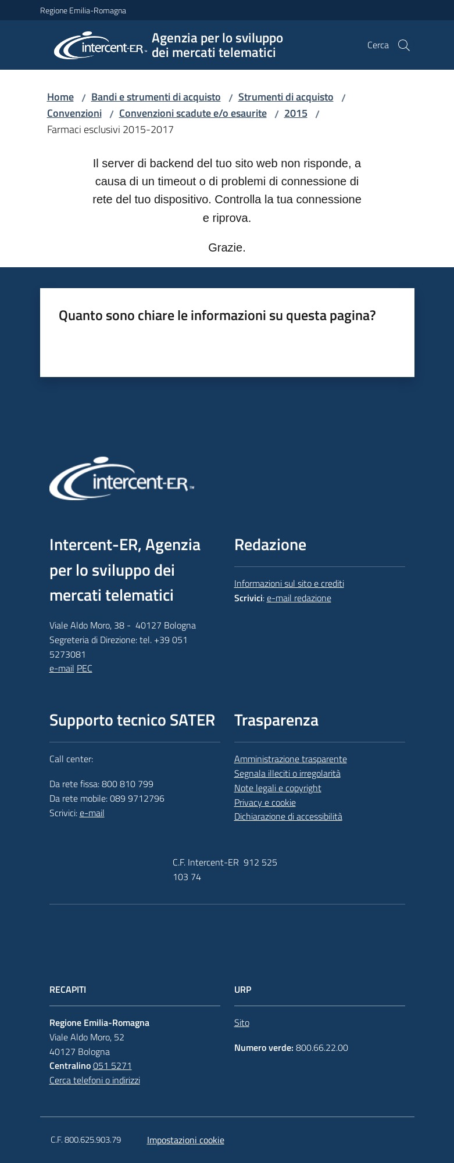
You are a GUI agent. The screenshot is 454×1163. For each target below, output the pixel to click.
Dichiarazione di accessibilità (288, 816)
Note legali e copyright (277, 788)
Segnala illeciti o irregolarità (287, 773)
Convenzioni (74, 113)
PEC (84, 668)
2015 (296, 113)
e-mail (61, 668)
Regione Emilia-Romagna (83, 10)
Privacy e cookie (265, 802)
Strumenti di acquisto (286, 97)
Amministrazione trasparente (290, 759)
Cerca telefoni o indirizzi (94, 1080)
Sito (241, 1022)
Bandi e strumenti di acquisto (156, 97)
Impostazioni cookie (185, 1140)
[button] (404, 45)
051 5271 (112, 1065)
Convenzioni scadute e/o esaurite (193, 113)
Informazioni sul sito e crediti (289, 583)
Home (60, 97)
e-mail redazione (299, 598)
